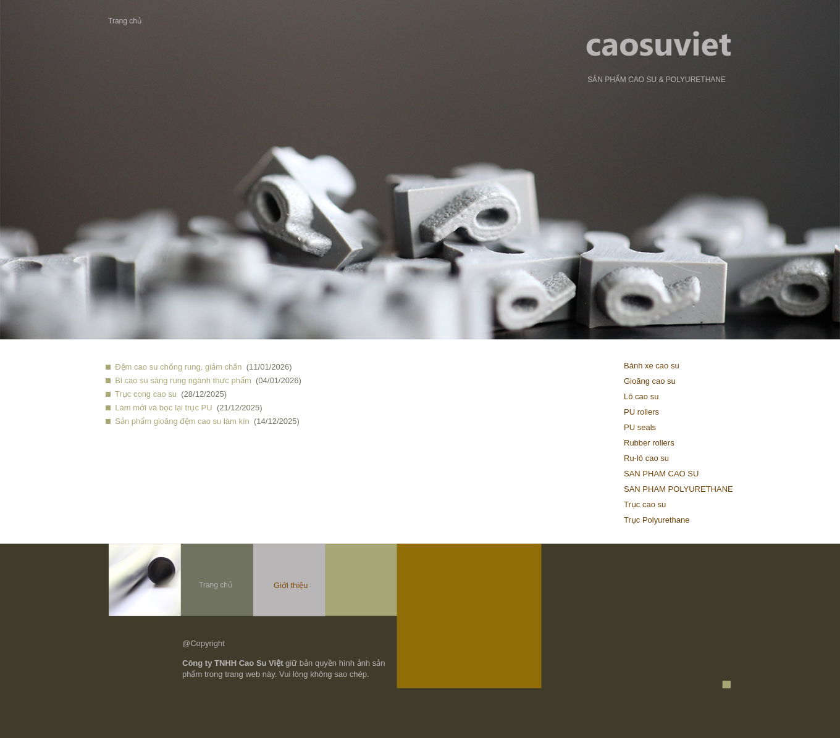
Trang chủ (124, 21)
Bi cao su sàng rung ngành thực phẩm (183, 380)
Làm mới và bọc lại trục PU (163, 407)
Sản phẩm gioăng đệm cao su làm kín (182, 421)
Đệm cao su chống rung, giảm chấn (178, 366)
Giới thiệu (291, 585)
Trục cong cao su (146, 394)
